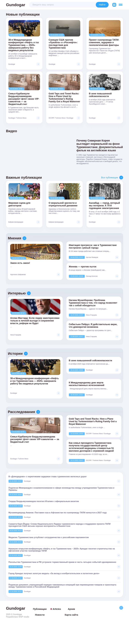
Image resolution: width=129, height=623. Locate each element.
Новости (39, 615)
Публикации (40, 609)
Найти (102, 4)
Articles (55, 609)
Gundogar (15, 5)
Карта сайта (71, 615)
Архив (71, 609)
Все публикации (109, 177)
